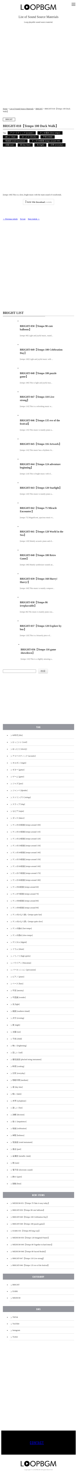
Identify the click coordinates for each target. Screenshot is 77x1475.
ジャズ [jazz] (17, 783)
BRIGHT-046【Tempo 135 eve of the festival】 (30, 1265)
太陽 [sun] (9, 145)
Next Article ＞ (34, 219)
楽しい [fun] (10, 137)
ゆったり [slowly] (29, 137)
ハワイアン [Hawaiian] (21, 963)
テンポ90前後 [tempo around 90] (25, 908)
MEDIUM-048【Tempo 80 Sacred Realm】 (29, 1251)
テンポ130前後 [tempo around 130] (26, 846)
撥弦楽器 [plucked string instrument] (26, 1059)
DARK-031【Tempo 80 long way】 (26, 1231)
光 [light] (40, 145)
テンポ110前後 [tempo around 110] (26, 832)
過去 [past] (16, 1149)
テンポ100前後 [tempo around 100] (46, 141)
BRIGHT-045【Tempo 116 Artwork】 (40, 444)
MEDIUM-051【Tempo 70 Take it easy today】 (31, 1203)
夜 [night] (16, 1025)
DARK (15, 1291)
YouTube (15, 1324)
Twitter (15, 1337)
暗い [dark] (16, 1094)
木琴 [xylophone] (19, 1101)
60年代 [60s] (17, 735)
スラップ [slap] (18, 804)
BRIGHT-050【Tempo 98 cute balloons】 (28, 1210)
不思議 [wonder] (19, 997)
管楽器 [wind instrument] (15, 141)
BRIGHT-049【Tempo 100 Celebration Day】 (30, 1217)
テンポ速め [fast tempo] (22, 928)
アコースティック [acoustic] (21, 133)
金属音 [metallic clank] (21, 1156)
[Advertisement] (38, 67)
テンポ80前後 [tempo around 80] (25, 901)
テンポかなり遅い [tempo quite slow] (27, 921)
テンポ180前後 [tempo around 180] (26, 880)
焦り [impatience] (19, 1121)
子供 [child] (47, 137)
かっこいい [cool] (19, 742)
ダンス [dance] (18, 818)
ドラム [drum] (18, 949)
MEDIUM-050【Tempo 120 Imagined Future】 (31, 1238)
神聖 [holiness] (18, 1135)
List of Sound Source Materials (21, 109)
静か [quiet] (17, 1177)
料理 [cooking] (18, 1066)
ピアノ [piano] (18, 977)
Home (5, 109)
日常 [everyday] (57, 145)
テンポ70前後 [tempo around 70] (25, 894)
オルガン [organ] (19, 763)
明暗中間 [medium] (20, 1080)
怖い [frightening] (19, 1046)
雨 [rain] (15, 1163)
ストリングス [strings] (21, 797)
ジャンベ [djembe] (19, 790)
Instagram (16, 1330)
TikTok (15, 1317)
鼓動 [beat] (16, 1184)
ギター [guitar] (18, 770)
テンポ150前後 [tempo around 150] (26, 859)
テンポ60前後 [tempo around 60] (25, 887)
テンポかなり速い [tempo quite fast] (27, 914)
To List (22, 219)
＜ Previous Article (10, 219)
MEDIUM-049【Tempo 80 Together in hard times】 (32, 1244)
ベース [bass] (17, 983)
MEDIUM (16, 1298)
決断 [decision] (18, 1115)
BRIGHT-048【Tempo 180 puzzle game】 (28, 1224)
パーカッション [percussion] (24, 970)
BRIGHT (39, 109)
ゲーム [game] (18, 777)
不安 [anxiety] (18, 990)
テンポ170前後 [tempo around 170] (26, 873)
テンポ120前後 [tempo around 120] (26, 839)
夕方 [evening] (18, 1018)
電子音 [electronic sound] (22, 1170)
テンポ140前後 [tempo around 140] (26, 852)
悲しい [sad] (17, 1052)
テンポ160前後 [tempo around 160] (26, 866)
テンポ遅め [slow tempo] (50, 133)
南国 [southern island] (21, 1011)
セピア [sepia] (18, 811)
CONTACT (37, 1442)
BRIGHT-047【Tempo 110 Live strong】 (28, 1258)
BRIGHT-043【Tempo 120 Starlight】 (41, 487)
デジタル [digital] (19, 942)
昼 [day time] (25, 145)
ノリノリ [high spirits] (21, 956)
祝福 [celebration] (19, 1128)
